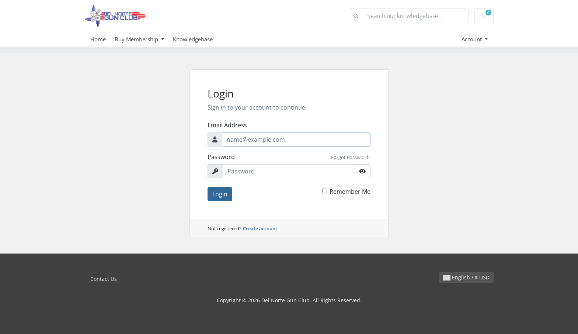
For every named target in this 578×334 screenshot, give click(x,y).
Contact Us (103, 278)
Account (472, 39)
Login (219, 194)
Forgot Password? (350, 157)
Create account (260, 228)
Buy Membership (137, 39)
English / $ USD (466, 277)
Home (98, 39)
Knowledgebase (193, 39)
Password (221, 157)
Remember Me (350, 191)
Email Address (227, 125)
